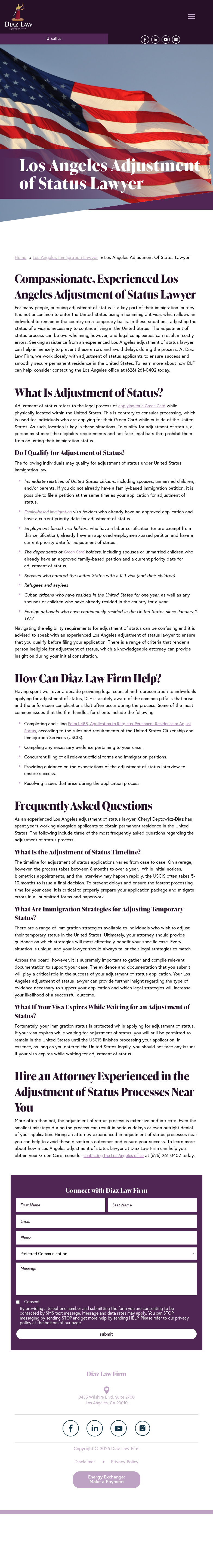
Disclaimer (85, 1471)
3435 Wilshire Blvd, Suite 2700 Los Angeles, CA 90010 (106, 1409)
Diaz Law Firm (17, 16)
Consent (32, 1308)
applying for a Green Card (144, 405)
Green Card (75, 552)
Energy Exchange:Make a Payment (106, 1488)
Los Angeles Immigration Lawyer (65, 257)
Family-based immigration (50, 511)
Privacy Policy (124, 1471)
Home (20, 257)
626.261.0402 (54, 39)
